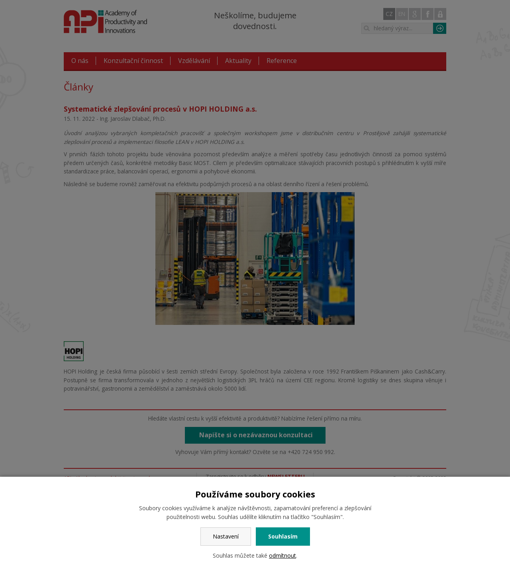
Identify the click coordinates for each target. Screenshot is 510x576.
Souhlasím (283, 536)
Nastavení (226, 536)
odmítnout (282, 555)
